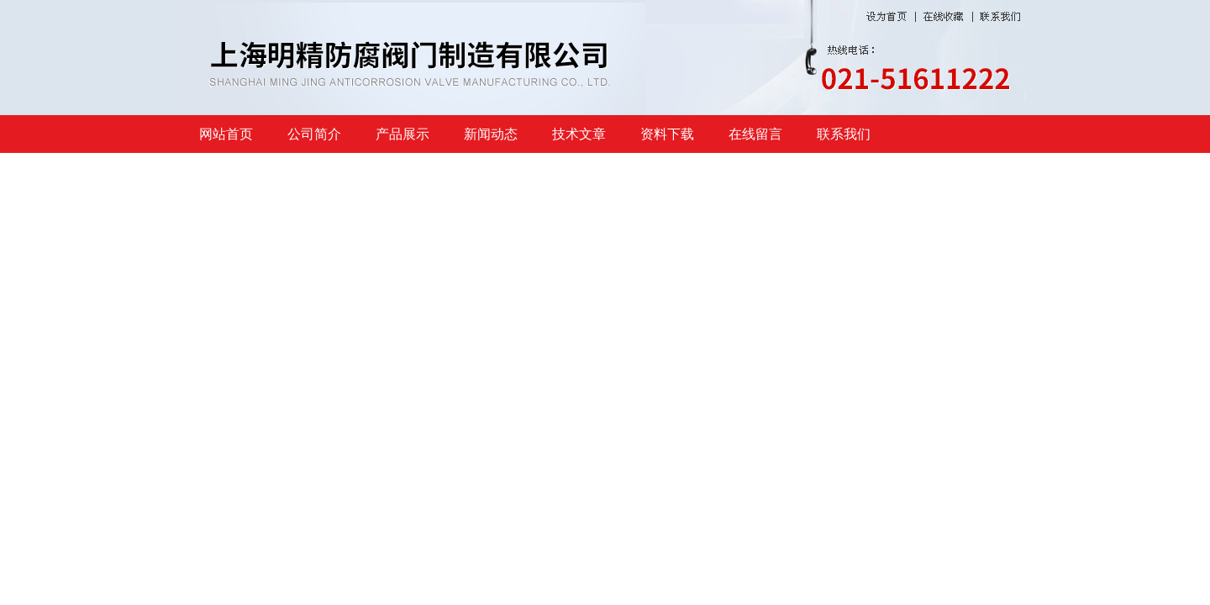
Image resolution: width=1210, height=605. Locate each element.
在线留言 (755, 134)
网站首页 (226, 134)
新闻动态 (491, 134)
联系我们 (844, 134)
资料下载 (667, 134)
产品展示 (402, 134)
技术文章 (579, 134)
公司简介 (314, 134)
